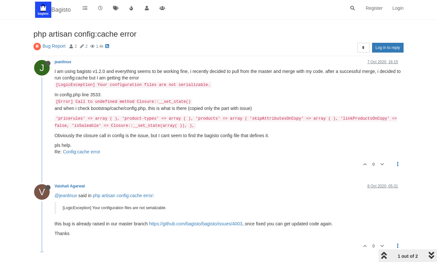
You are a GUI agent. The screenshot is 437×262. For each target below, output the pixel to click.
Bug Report (54, 46)
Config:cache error (81, 151)
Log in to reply (388, 47)
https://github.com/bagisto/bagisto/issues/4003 (195, 223)
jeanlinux (63, 62)
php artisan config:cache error (123, 195)
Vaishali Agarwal (70, 186)
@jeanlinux (66, 195)
